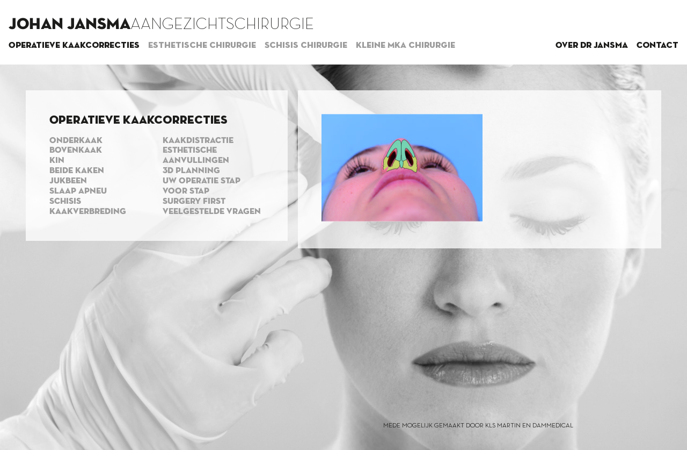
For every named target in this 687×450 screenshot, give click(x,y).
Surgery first (194, 201)
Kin (56, 160)
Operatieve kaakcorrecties (74, 45)
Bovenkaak (75, 150)
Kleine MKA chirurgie (405, 45)
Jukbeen (68, 181)
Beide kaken (76, 171)
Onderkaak (76, 141)
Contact (657, 45)
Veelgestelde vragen (212, 212)
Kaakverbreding (87, 212)
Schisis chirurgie (306, 45)
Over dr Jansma (592, 45)
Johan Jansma (69, 25)
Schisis (65, 201)
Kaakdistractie (198, 141)
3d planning (191, 171)
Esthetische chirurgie (202, 45)
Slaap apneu (78, 191)
